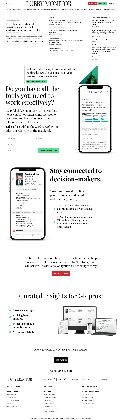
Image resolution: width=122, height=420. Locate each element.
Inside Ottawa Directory (22, 10)
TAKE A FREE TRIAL (61, 273)
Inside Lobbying (81, 10)
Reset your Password (13, 406)
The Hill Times (86, 395)
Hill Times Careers (88, 400)
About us (47, 400)
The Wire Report (87, 389)
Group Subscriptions (51, 409)
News (9, 10)
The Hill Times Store (88, 403)
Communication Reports (59, 28)
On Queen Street (95, 10)
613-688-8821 (103, 379)
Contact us (61, 360)
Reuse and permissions (52, 397)
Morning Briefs (109, 10)
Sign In (111, 3)
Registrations (55, 38)
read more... (95, 59)
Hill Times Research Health (91, 392)
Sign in (8, 403)
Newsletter (48, 406)
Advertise (47, 389)
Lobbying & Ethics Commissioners (46, 10)
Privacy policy (49, 403)
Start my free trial (48, 150)
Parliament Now (87, 397)
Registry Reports (67, 10)
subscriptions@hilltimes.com (79, 379)
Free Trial (102, 3)
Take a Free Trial (49, 395)
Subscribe (93, 3)
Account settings (12, 400)
